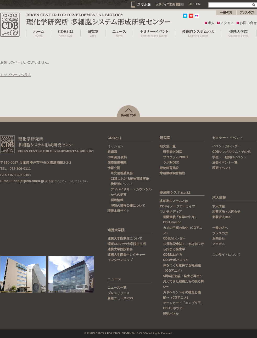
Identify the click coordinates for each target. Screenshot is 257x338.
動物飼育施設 (169, 168)
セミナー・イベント (227, 138)
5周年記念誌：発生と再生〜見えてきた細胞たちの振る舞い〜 (183, 281)
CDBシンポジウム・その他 (231, 152)
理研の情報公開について (130, 205)
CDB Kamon (172, 222)
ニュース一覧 (117, 287)
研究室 (165, 138)
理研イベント (224, 168)
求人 (211, 23)
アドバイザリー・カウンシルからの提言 (131, 192)
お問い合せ (248, 23)
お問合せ (218, 238)
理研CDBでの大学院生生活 (127, 244)
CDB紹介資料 (117, 157)
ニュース (114, 279)
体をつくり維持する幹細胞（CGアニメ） (182, 268)
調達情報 (119, 200)
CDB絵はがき (172, 255)
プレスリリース (119, 293)
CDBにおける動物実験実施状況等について (130, 181)
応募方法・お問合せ (226, 211)
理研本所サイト (121, 211)
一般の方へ (220, 228)
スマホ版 (144, 5)
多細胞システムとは (175, 192)
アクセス (227, 23)
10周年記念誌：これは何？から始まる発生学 (183, 246)
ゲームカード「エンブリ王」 (183, 303)
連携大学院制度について (125, 238)
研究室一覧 (168, 146)
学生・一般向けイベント (229, 157)
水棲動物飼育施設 (172, 173)
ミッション (115, 146)
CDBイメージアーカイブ (177, 206)
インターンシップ (120, 260)
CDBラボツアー (174, 308)
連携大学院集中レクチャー (126, 255)
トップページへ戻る (15, 75)
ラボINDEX (171, 162)
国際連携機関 (117, 162)
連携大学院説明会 (120, 249)
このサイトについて (226, 255)
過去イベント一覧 (224, 162)
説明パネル (171, 314)
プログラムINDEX (175, 157)
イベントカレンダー (226, 146)
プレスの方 (220, 233)
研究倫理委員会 (124, 173)
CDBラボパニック (176, 260)
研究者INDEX (172, 152)
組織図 (112, 152)
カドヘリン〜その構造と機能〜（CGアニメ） (182, 295)
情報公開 (114, 168)
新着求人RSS (221, 217)
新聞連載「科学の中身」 (180, 217)
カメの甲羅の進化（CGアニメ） (182, 230)
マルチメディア (171, 211)
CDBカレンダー (174, 238)
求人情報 (219, 198)
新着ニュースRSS (120, 298)
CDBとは (115, 138)
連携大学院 (116, 230)
